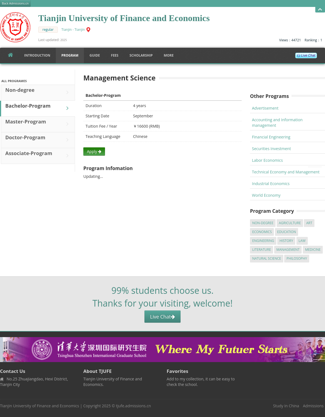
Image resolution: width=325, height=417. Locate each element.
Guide (94, 55)
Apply (94, 151)
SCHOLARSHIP (140, 55)
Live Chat (162, 316)
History (286, 240)
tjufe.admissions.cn (133, 405)
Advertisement (265, 108)
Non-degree (38, 92)
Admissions (313, 405)
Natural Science (266, 258)
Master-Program (38, 124)
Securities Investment (271, 148)
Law (302, 240)
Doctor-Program (38, 140)
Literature (261, 249)
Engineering (263, 240)
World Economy (266, 195)
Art (309, 223)
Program (69, 55)
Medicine (313, 249)
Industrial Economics (270, 183)
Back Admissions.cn (15, 3)
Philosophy (296, 258)
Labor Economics (267, 160)
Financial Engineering (271, 137)
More (169, 55)
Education (286, 231)
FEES (115, 55)
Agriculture (290, 223)
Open (320, 9)
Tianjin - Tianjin (73, 29)
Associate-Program (38, 155)
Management (288, 249)
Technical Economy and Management (285, 172)
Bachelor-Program (38, 108)
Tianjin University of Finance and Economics (39, 405)
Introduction (37, 55)
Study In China (286, 405)
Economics (262, 231)
